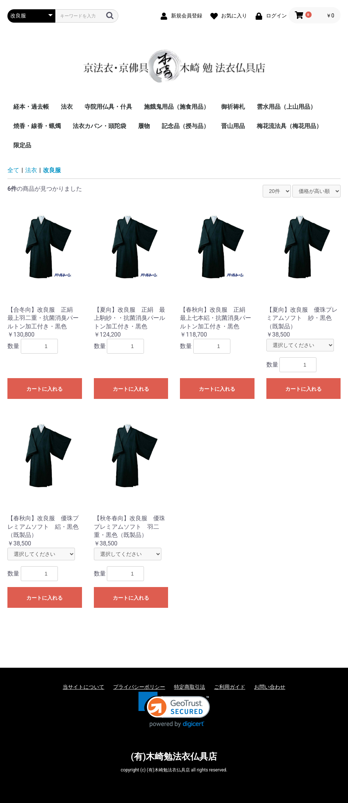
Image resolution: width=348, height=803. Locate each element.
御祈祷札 (233, 106)
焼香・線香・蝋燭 (37, 126)
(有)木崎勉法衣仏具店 (174, 756)
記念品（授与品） (185, 126)
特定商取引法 (189, 687)
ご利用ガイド (229, 687)
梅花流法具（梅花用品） (289, 126)
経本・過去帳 (31, 106)
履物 (144, 126)
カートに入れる (44, 389)
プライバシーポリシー (139, 687)
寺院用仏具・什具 (108, 106)
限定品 (22, 145)
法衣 (67, 106)
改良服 (52, 170)
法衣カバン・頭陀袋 (99, 126)
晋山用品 (233, 126)
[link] (174, 709)
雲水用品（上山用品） (286, 106)
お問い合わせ (269, 687)
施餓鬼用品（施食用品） (176, 106)
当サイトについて (83, 687)
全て (13, 170)
